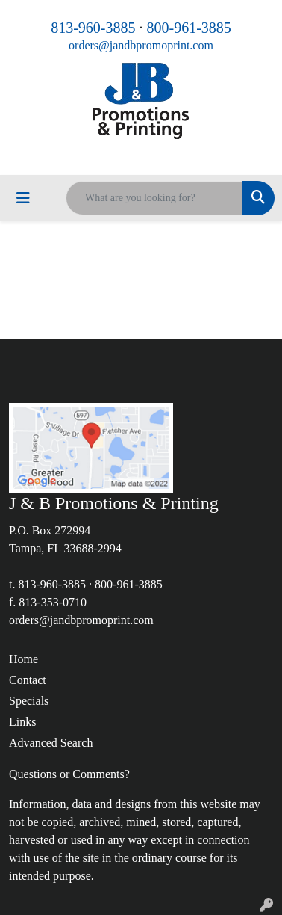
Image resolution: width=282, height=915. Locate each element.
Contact (27, 680)
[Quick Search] (154, 198)
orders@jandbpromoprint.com (141, 45)
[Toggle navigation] (23, 198)
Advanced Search (51, 742)
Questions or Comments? (69, 774)
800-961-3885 (189, 27)
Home (23, 659)
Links (22, 721)
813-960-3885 (93, 27)
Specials (28, 700)
